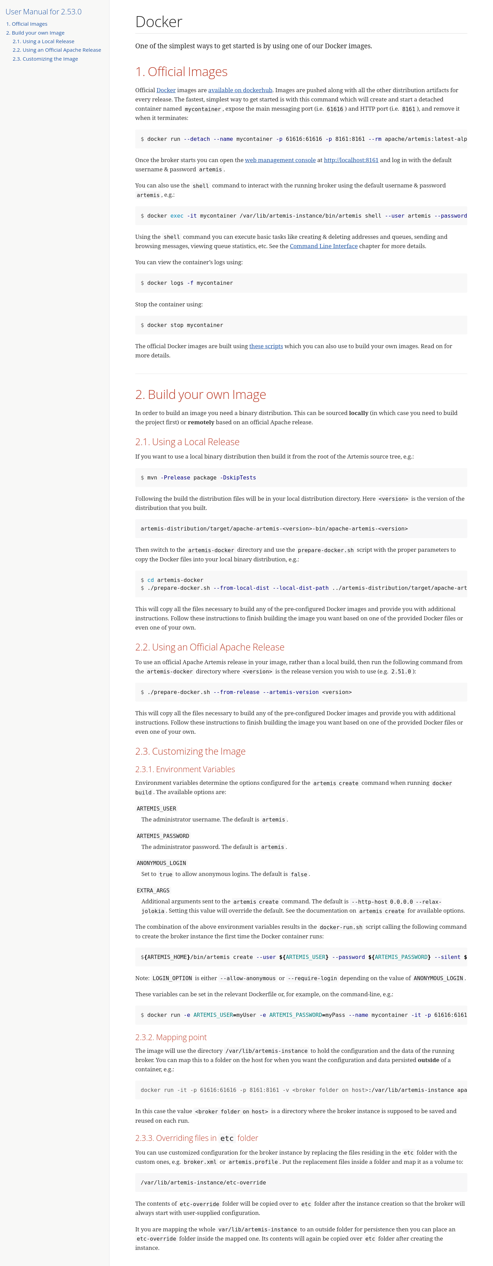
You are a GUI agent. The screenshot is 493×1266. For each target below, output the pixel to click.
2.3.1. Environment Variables (185, 769)
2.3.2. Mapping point (171, 1037)
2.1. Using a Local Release (43, 41)
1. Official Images (27, 23)
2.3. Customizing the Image (45, 58)
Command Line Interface (324, 246)
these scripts (266, 346)
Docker (166, 90)
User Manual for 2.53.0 (43, 11)
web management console (280, 160)
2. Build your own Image (35, 32)
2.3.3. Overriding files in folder (196, 1137)
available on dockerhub (240, 90)
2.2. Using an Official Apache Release (57, 49)
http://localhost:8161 (351, 160)
